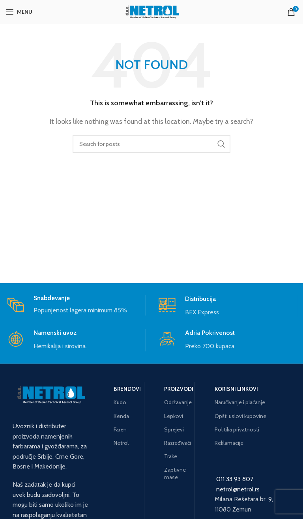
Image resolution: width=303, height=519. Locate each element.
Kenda (121, 416)
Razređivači (176, 442)
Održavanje (176, 402)
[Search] (151, 144)
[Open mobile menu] (19, 12)
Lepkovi (173, 416)
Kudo (120, 402)
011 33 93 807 (234, 479)
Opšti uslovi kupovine (240, 416)
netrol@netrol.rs (238, 489)
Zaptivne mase (175, 473)
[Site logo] (151, 11)
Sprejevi (174, 429)
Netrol (121, 442)
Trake (170, 456)
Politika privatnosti (237, 429)
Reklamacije (229, 442)
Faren (120, 429)
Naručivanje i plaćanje (240, 402)
